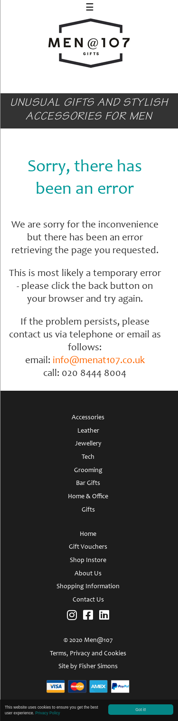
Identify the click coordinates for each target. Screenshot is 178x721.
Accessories (88, 418)
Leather (88, 431)
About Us (88, 574)
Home (88, 534)
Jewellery (88, 444)
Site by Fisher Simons (88, 666)
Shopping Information (88, 586)
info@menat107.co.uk (99, 361)
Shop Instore (88, 560)
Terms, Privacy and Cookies (88, 654)
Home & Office (88, 497)
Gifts (88, 510)
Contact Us (88, 600)
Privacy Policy (47, 713)
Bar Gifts (88, 483)
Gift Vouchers (88, 547)
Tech (88, 457)
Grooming (88, 470)
